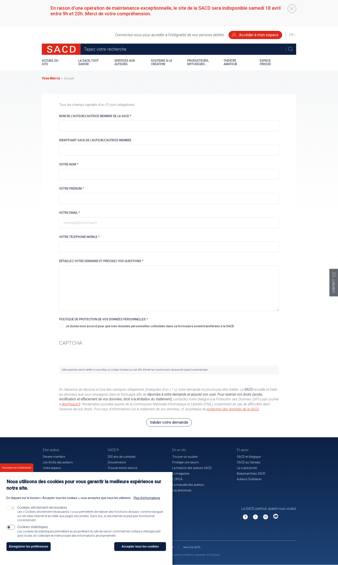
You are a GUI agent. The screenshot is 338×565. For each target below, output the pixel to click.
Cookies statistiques (32, 527)
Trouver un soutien (185, 456)
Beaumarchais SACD (251, 473)
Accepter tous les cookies (140, 546)
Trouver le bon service (122, 468)
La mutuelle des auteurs (188, 484)
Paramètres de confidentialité (16, 468)
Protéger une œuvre (185, 462)
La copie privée (247, 468)
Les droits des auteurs (58, 462)
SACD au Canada (248, 462)
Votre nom (68, 164)
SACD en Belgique (249, 456)
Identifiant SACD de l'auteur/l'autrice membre (95, 140)
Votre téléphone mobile (79, 237)
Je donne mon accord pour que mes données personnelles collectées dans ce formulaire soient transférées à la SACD (150, 326)
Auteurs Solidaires (249, 479)
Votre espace (52, 468)
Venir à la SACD (191, 547)
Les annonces (181, 490)
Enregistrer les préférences (28, 546)
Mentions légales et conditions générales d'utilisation (190, 554)
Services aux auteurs (124, 62)
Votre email (69, 212)
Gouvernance (117, 462)
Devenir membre (54, 456)
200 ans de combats (122, 456)
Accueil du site (50, 62)
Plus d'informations (147, 498)
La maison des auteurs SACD (192, 468)
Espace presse (265, 62)
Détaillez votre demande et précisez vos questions (101, 261)
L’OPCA (177, 479)
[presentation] (92, 357)
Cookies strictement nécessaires (42, 507)
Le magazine (180, 473)
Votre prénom (71, 188)
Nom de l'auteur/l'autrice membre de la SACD (95, 116)
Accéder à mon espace (255, 35)
